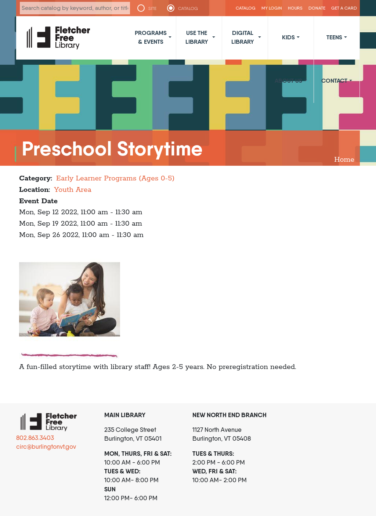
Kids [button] (288, 37)
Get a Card (344, 8)
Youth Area (72, 189)
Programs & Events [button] (151, 37)
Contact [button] (334, 80)
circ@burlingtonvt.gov (46, 446)
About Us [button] (288, 80)
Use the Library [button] (196, 37)
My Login (271, 8)
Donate (316, 8)
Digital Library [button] (242, 37)
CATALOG (188, 8)
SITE (152, 8)
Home (344, 159)
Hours (295, 8)
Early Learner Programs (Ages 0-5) (115, 178)
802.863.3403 (35, 437)
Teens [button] (334, 37)
